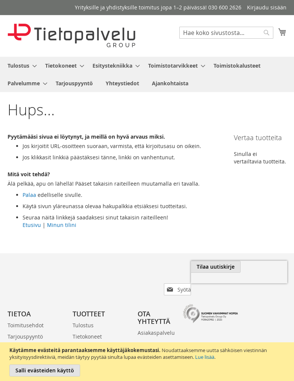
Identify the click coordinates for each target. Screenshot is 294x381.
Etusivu (32, 224)
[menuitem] (20, 65)
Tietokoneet (87, 324)
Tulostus (83, 313)
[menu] (147, 74)
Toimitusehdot (26, 313)
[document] (147, 361)
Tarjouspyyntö (25, 324)
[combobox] (226, 33)
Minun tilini (61, 224)
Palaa (29, 194)
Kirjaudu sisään (266, 7)
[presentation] (212, 284)
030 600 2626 (147, 335)
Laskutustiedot (26, 335)
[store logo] (71, 35)
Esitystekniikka (91, 335)
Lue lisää (204, 357)
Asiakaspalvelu (156, 320)
